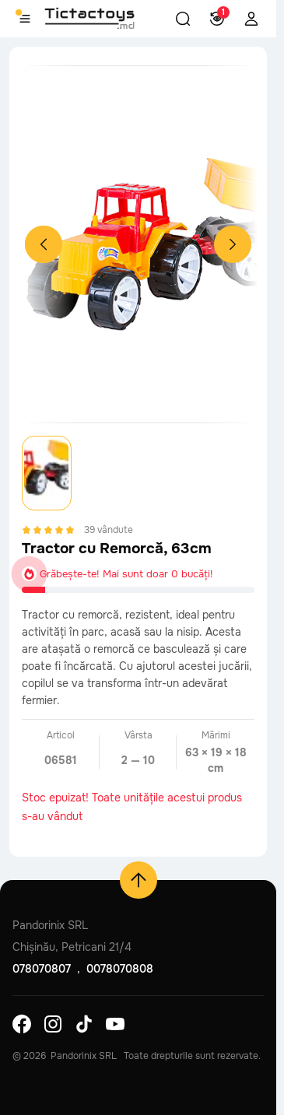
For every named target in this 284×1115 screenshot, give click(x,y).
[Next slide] (233, 244)
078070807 (41, 969)
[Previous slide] (43, 244)
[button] (182, 18)
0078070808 (119, 969)
